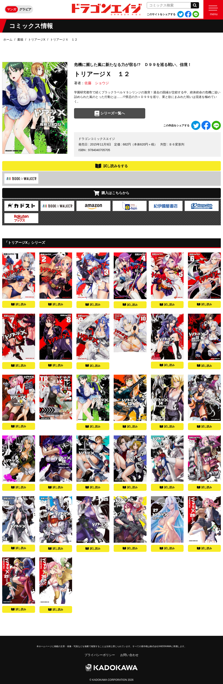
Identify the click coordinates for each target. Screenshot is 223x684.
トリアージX (36, 39)
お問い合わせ (129, 655)
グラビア (25, 9)
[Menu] (213, 9)
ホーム (7, 39)
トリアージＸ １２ (64, 39)
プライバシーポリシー (99, 655)
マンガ (11, 9)
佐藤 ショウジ (96, 83)
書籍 (20, 39)
